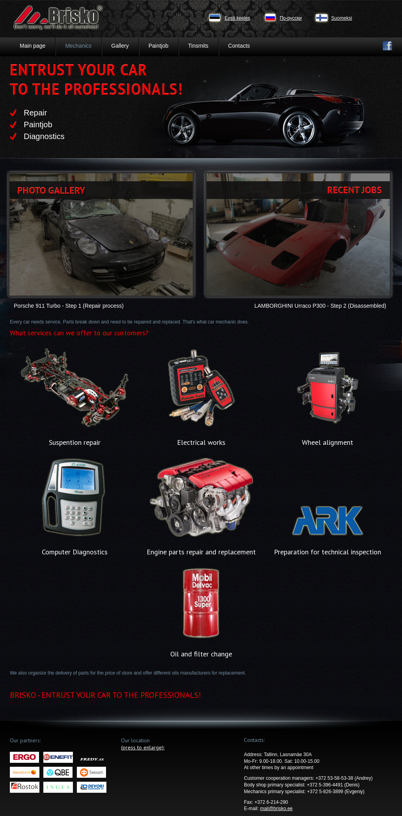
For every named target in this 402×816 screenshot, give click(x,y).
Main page (32, 46)
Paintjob (159, 46)
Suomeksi (341, 18)
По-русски (291, 18)
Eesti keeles (237, 18)
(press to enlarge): (142, 747)
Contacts (239, 46)
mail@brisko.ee (276, 808)
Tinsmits (198, 46)
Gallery (119, 46)
